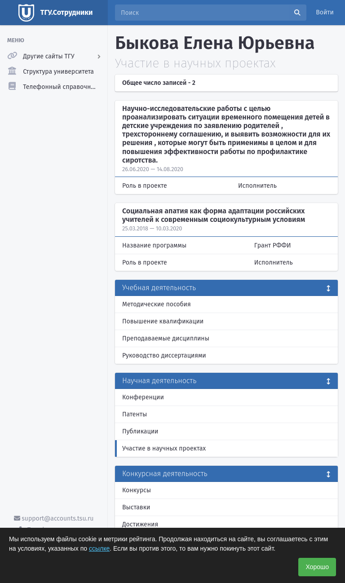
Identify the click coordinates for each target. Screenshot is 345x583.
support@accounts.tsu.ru (54, 518)
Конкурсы (136, 490)
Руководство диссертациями (164, 355)
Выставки (136, 507)
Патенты (134, 414)
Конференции (143, 397)
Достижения (140, 524)
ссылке (99, 548)
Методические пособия (156, 304)
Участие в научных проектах (164, 448)
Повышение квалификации (162, 321)
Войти (325, 12)
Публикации (140, 431)
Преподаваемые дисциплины (165, 338)
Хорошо (317, 566)
